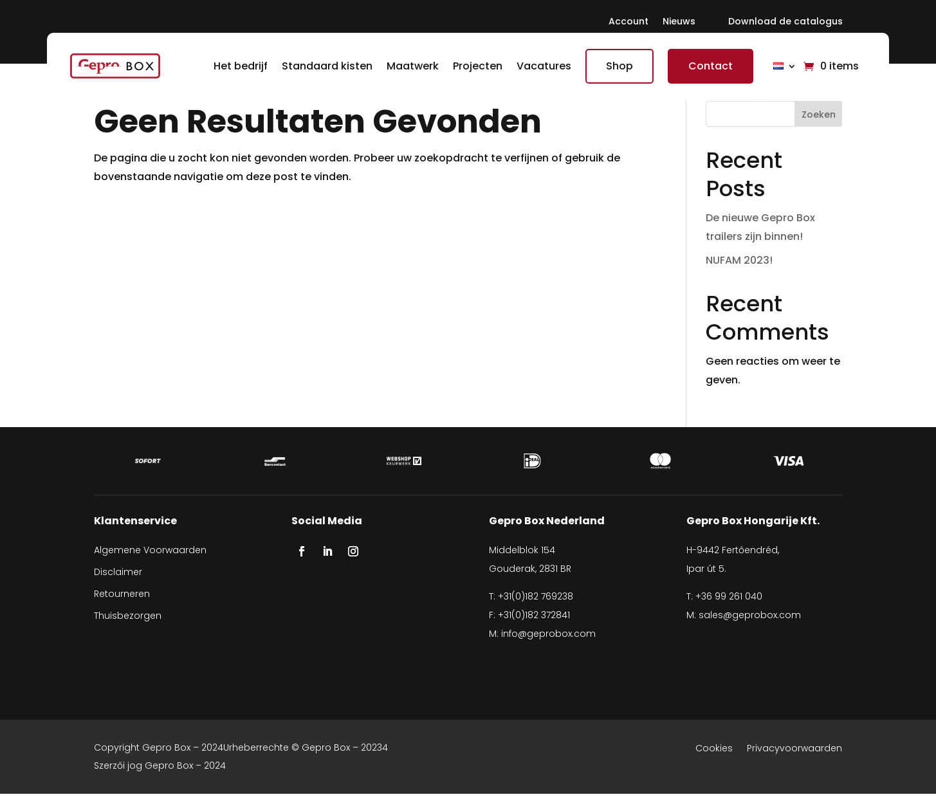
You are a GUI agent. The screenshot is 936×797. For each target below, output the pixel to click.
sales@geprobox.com (750, 618)
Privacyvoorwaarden (794, 752)
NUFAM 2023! (739, 260)
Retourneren (122, 597)
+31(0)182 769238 (535, 599)
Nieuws (679, 23)
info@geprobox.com (548, 636)
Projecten (475, 66)
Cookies (714, 752)
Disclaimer (118, 575)
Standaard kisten (324, 66)
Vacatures (541, 66)
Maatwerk (410, 66)
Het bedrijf (238, 66)
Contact (708, 66)
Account (628, 23)
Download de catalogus (785, 23)
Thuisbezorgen (127, 618)
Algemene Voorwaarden (150, 553)
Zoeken (819, 114)
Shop (616, 66)
